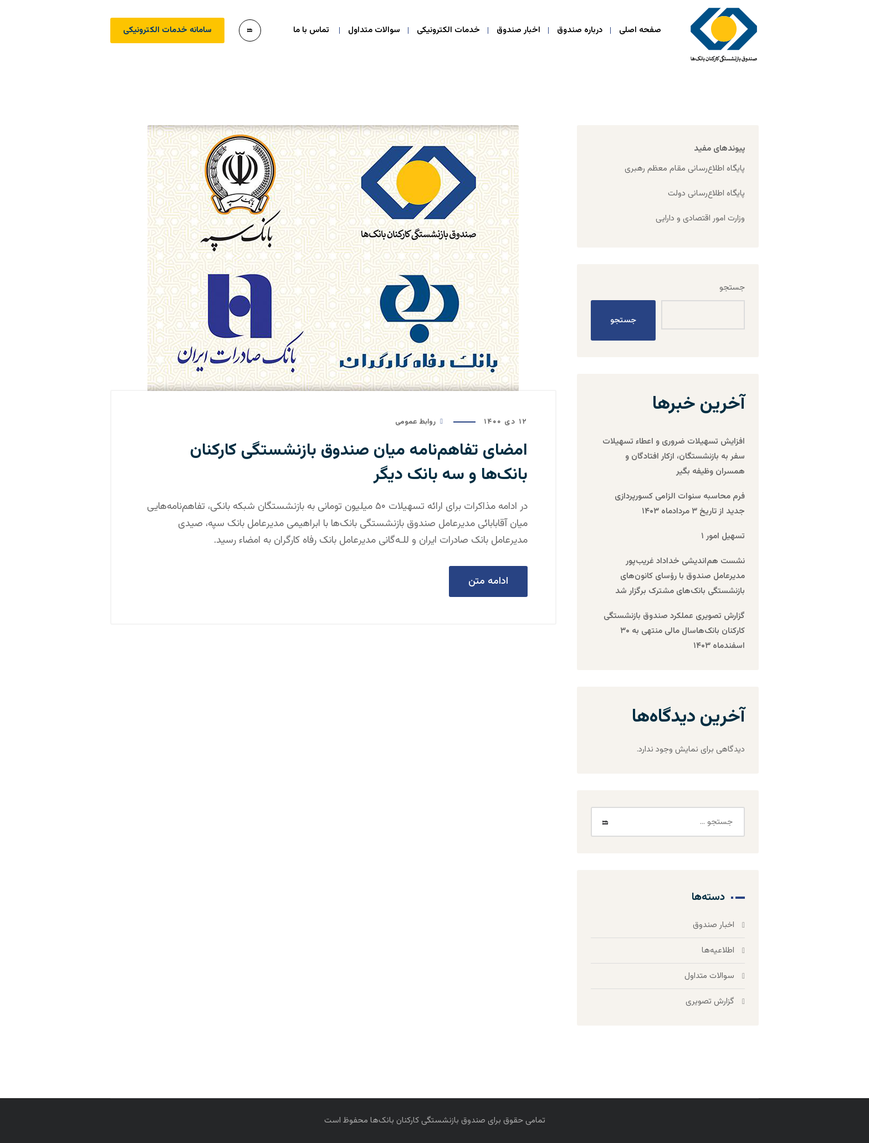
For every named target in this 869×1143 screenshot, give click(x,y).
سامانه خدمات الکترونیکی (167, 30)
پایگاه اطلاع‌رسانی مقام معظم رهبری (685, 168)
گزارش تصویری (710, 1001)
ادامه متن (488, 581)
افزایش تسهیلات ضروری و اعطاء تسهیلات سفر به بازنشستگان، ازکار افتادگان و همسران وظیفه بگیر (673, 456)
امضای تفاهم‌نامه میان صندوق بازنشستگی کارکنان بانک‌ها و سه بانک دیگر (359, 462)
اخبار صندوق (713, 925)
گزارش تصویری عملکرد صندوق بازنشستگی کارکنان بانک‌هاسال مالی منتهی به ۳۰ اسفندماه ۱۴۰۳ (674, 631)
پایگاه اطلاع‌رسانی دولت (706, 193)
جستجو (732, 287)
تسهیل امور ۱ (723, 536)
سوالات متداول (709, 976)
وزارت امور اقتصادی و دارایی (700, 218)
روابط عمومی (415, 422)
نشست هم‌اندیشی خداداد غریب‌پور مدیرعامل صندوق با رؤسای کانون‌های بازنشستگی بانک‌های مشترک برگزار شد (680, 576)
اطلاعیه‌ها (718, 950)
